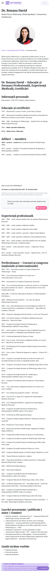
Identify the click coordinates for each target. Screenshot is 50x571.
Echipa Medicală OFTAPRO (15, 50)
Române (22, 435)
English (44, 3)
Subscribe (41, 208)
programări (43, 568)
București (28, 425)
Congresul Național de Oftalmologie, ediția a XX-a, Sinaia (25, 480)
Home (3, 50)
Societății (16, 435)
